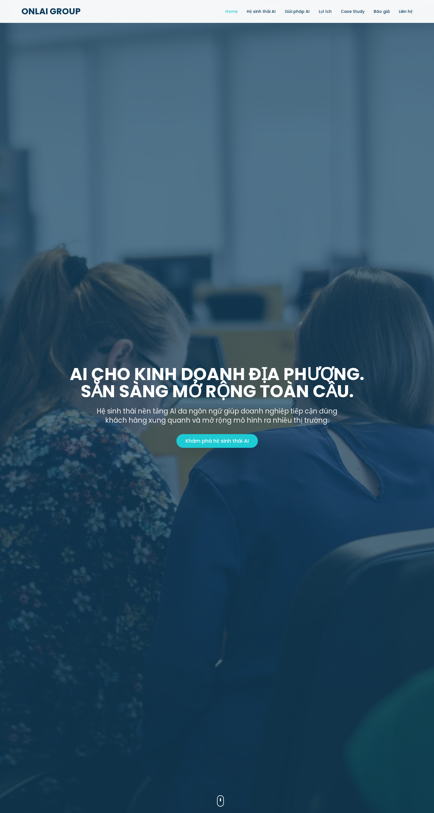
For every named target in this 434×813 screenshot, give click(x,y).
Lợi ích (325, 11)
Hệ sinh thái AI (261, 11)
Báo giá (382, 11)
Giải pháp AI (297, 11)
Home (231, 11)
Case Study (353, 11)
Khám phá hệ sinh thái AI (217, 440)
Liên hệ (406, 11)
